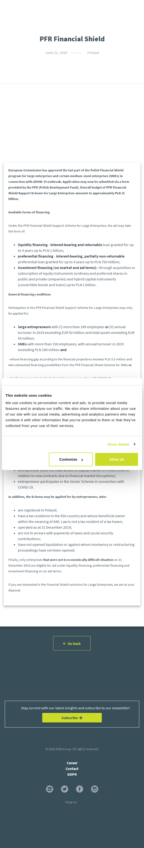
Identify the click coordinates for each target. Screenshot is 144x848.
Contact (72, 768)
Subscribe (72, 717)
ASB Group (63, 749)
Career (72, 762)
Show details (118, 444)
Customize (71, 459)
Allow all (116, 459)
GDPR (72, 774)
